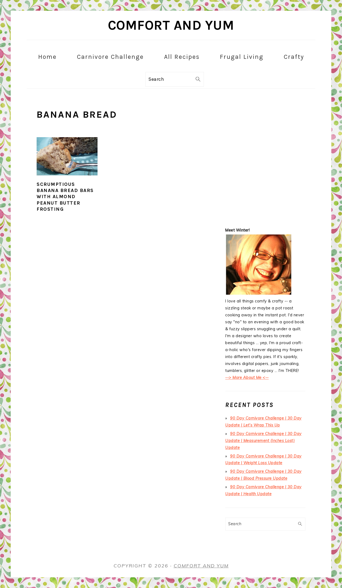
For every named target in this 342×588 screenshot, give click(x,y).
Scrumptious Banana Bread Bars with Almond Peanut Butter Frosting (65, 196)
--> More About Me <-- (247, 377)
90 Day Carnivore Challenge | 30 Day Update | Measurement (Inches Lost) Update (263, 440)
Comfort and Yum (171, 25)
